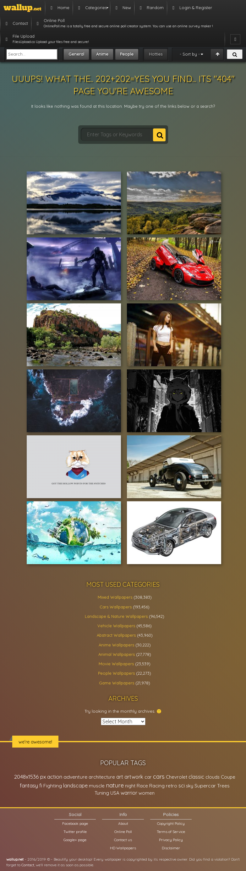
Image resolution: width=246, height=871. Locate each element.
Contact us (123, 839)
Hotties (155, 54)
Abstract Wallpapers (116, 635)
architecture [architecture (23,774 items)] (102, 777)
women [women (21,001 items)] (147, 793)
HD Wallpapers (123, 848)
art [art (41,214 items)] (119, 776)
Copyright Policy (171, 823)
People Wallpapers (116, 673)
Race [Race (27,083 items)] (142, 786)
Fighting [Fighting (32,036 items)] (52, 785)
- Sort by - (190, 54)
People (127, 54)
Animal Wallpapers (116, 654)
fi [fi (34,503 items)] (40, 785)
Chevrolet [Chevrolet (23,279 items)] (176, 777)
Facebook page (75, 823)
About (123, 823)
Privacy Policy (171, 839)
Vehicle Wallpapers (116, 625)
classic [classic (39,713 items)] (196, 776)
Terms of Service (171, 831)
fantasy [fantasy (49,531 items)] (29, 785)
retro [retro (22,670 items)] (171, 786)
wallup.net (15, 859)
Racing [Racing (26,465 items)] (157, 786)
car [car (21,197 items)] (148, 777)
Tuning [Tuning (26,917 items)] (102, 793)
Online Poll (123, 831)
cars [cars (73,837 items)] (159, 776)
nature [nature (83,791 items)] (115, 785)
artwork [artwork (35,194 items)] (133, 777)
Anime (102, 54)
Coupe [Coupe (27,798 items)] (228, 777)
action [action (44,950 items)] (54, 776)
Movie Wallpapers (116, 663)
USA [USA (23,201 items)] (114, 793)
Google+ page (74, 839)
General (76, 54)
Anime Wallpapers (116, 644)
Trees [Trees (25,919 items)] (223, 786)
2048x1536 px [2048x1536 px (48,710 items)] (30, 776)
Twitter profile (75, 831)
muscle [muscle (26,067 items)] (97, 786)
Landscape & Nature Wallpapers (116, 616)
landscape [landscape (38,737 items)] (75, 785)
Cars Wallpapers (116, 606)
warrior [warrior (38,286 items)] (129, 793)
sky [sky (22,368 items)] (189, 786)
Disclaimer (171, 848)
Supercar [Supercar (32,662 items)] (205, 785)
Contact (27, 865)
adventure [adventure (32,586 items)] (75, 777)
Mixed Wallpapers (115, 597)
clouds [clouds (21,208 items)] (212, 777)
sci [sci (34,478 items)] (181, 785)
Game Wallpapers (116, 682)
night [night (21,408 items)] (130, 786)
